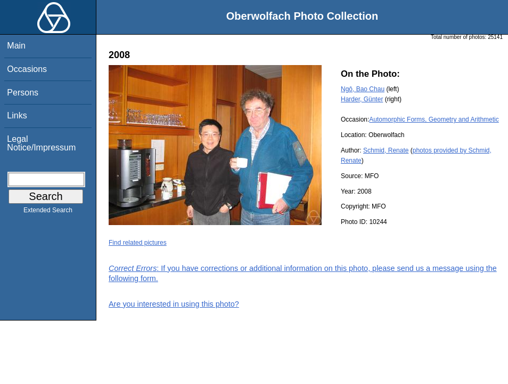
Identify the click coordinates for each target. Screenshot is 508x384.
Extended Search (47, 212)
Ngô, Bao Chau (362, 89)
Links (17, 115)
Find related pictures (138, 242)
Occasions (27, 69)
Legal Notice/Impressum (41, 143)
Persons (22, 92)
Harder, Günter (362, 99)
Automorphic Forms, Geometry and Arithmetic (433, 119)
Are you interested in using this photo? (174, 304)
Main (16, 45)
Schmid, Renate (385, 150)
